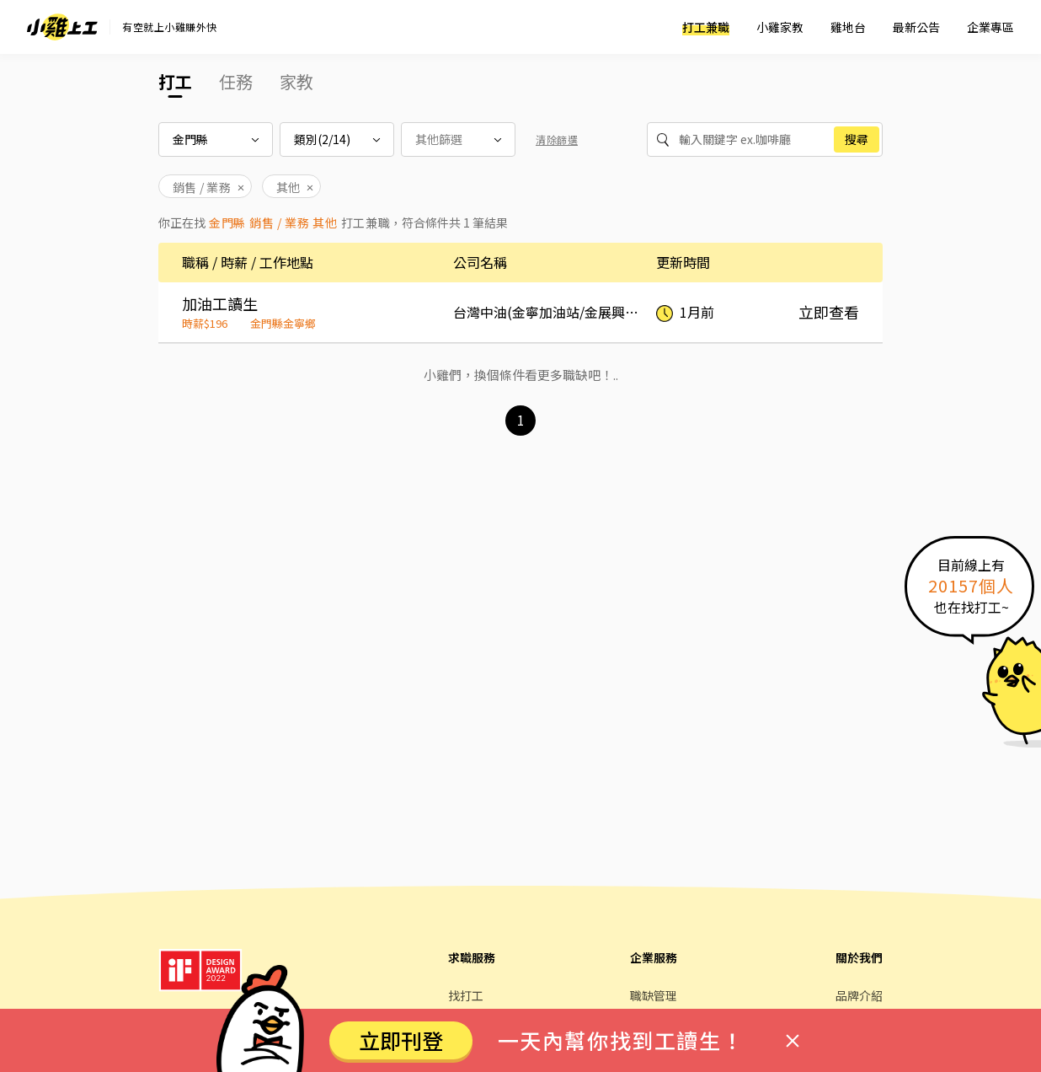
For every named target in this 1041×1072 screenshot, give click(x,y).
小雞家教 (779, 27)
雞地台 (848, 27)
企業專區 (990, 27)
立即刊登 (401, 1040)
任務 (236, 81)
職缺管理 (653, 995)
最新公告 (916, 27)
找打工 (465, 995)
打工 (175, 81)
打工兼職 (705, 27)
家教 (296, 81)
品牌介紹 (859, 995)
